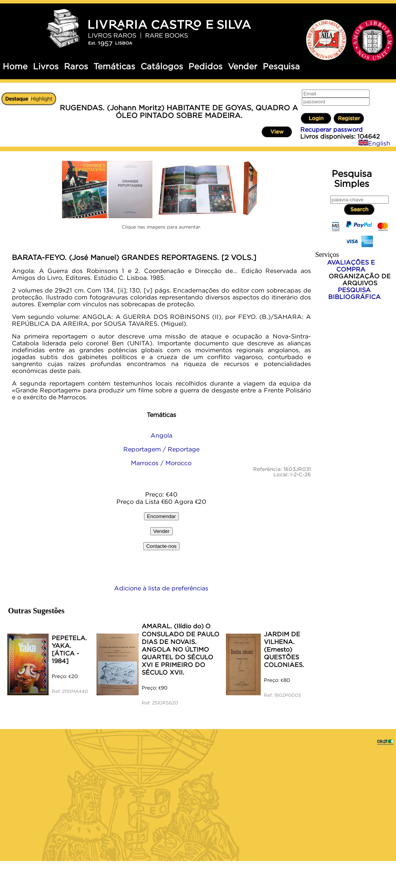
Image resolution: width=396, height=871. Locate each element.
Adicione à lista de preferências (161, 588)
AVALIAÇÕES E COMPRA (351, 266)
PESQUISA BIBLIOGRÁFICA (354, 293)
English (374, 143)
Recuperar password (331, 129)
